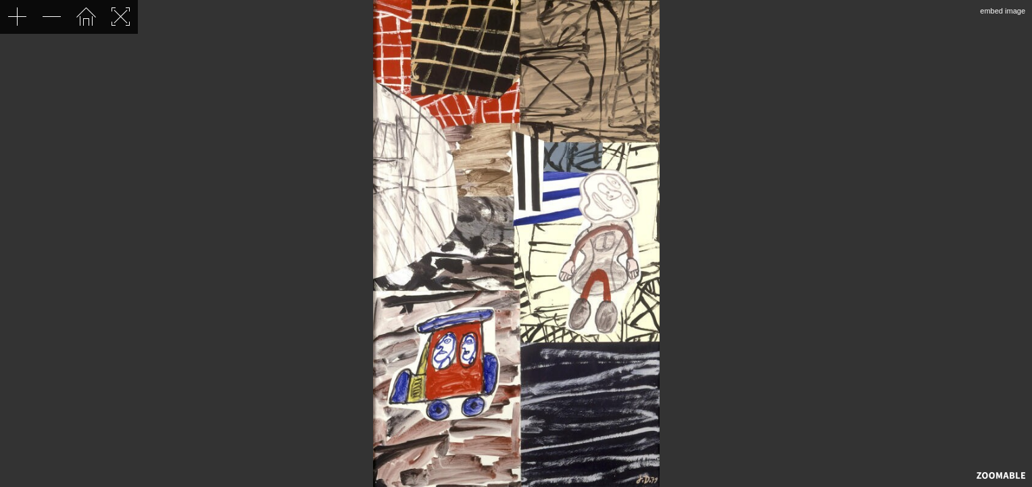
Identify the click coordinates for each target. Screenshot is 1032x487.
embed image (1002, 11)
